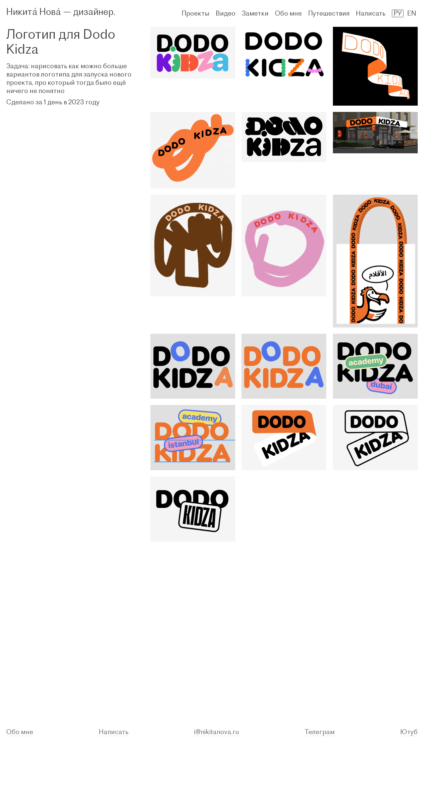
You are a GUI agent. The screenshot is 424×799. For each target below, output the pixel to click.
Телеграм (319, 732)
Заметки (255, 13)
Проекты (195, 13)
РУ (398, 13)
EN (411, 13)
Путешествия (328, 13)
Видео (226, 13)
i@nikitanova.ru (216, 732)
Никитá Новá (33, 11)
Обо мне (288, 13)
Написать (371, 13)
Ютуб (409, 732)
